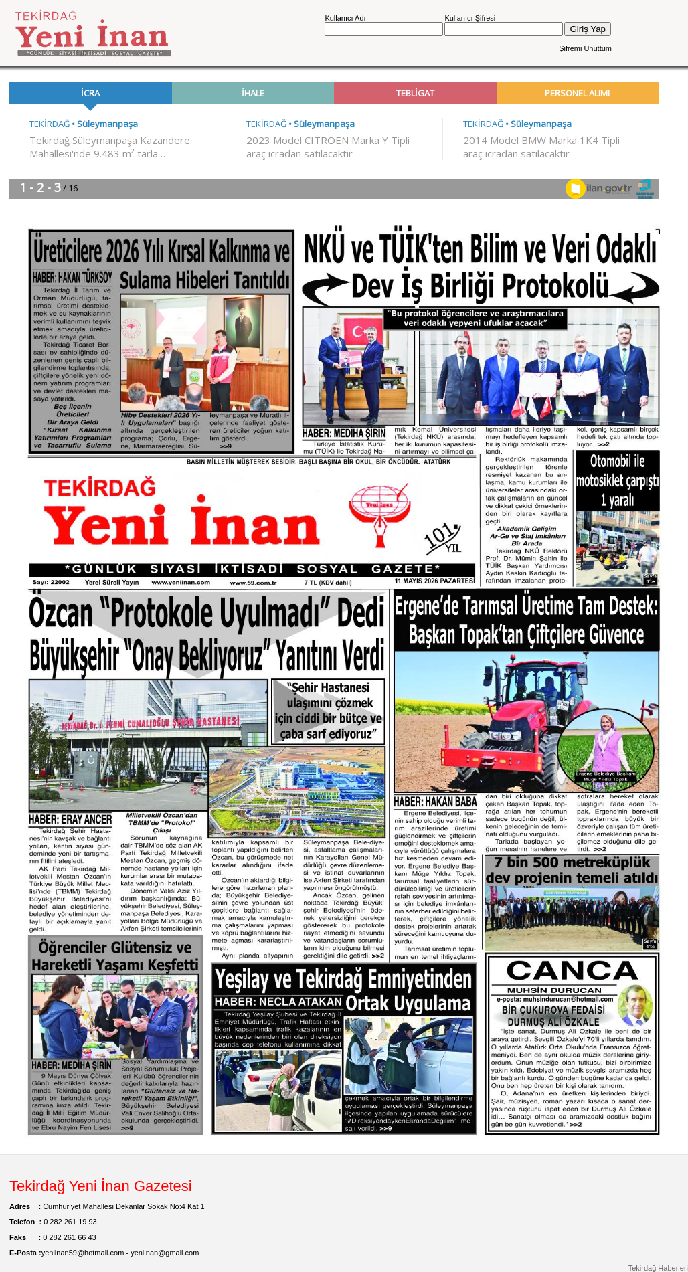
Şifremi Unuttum (585, 48)
